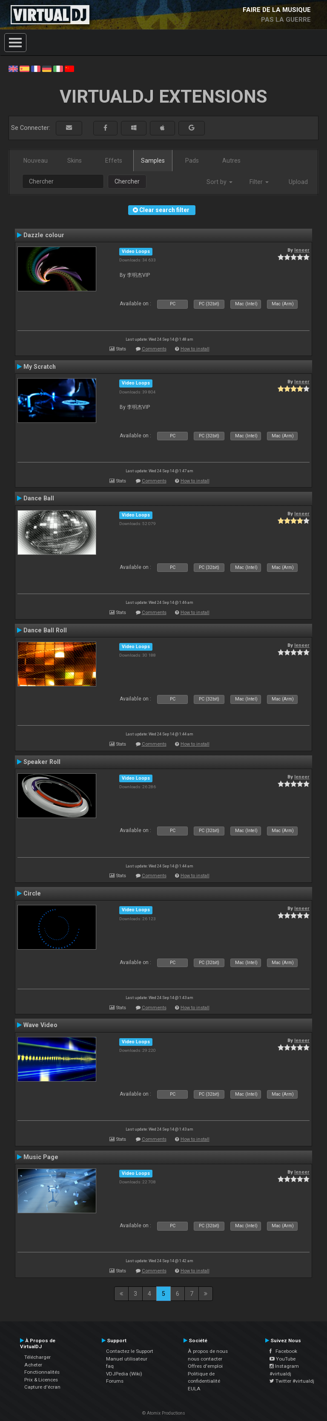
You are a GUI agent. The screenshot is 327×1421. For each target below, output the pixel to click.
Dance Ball (38, 498)
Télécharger (37, 1357)
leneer (302, 250)
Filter (259, 181)
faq (110, 1366)
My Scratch (39, 366)
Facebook (283, 1351)
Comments (154, 349)
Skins (74, 160)
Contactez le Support (129, 1351)
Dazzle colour (43, 235)
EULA (194, 1389)
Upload (298, 181)
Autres (231, 160)
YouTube (282, 1359)
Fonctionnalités (42, 1372)
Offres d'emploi (205, 1366)
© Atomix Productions (163, 1413)
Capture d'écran (42, 1387)
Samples (153, 160)
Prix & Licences (41, 1380)
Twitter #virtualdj (292, 1381)
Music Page (40, 1157)
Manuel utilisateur (126, 1359)
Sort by (219, 181)
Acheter (33, 1365)
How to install (195, 349)
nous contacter (205, 1359)
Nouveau (35, 160)
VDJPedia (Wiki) (124, 1374)
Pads (192, 160)
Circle (32, 893)
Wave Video (40, 1025)
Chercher (127, 181)
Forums (114, 1381)
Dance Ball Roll (45, 630)
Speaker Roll (41, 761)
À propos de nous (208, 1351)
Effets (113, 160)
